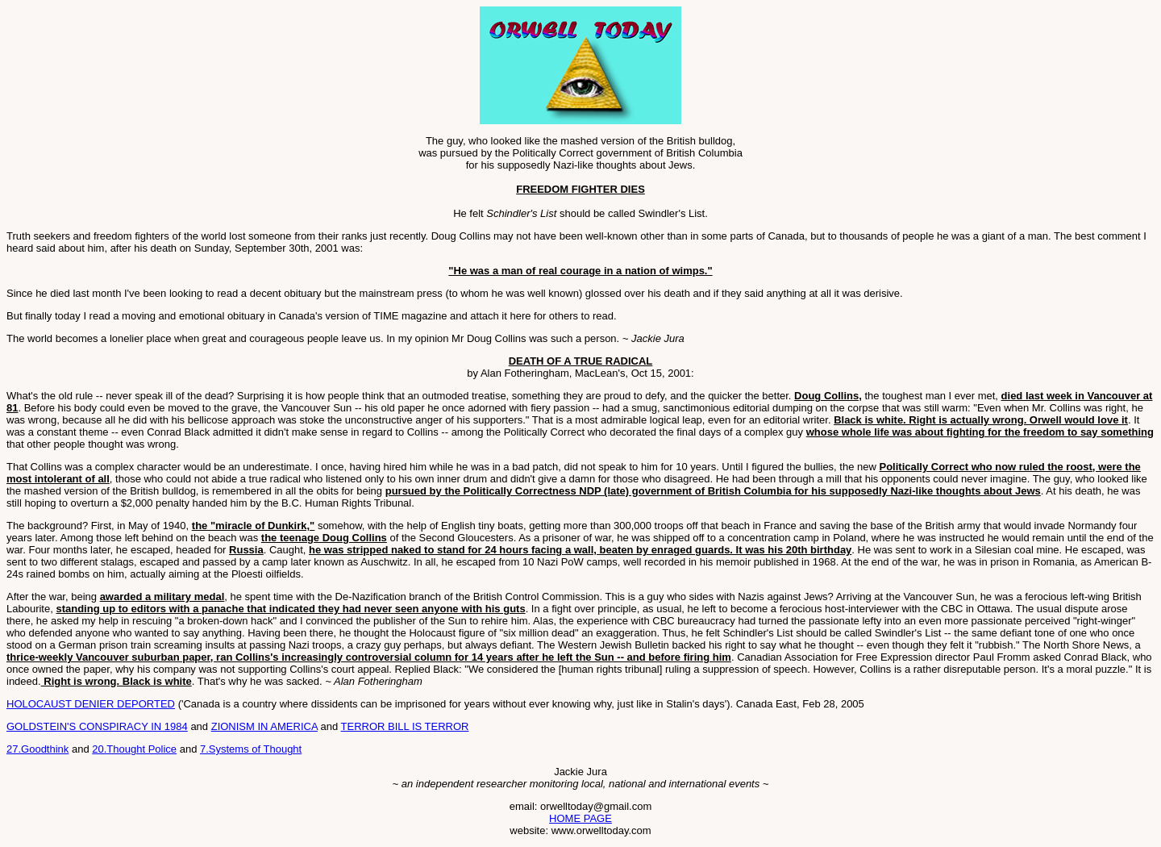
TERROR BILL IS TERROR (405, 726)
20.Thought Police (134, 749)
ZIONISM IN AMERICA (264, 726)
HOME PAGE (580, 818)
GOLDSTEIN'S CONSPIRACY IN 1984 (97, 726)
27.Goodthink (37, 749)
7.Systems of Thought (251, 749)
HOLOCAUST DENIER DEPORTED (90, 704)
